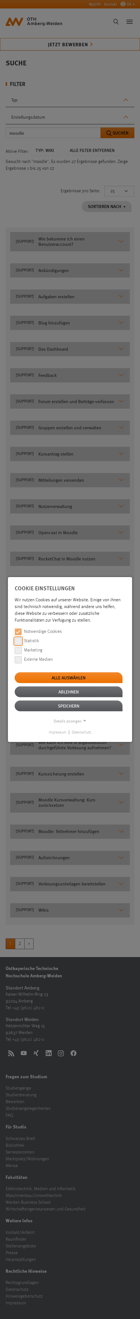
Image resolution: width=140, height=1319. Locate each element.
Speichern (68, 705)
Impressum (57, 732)
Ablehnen (68, 691)
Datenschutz (81, 732)
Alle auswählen (69, 677)
